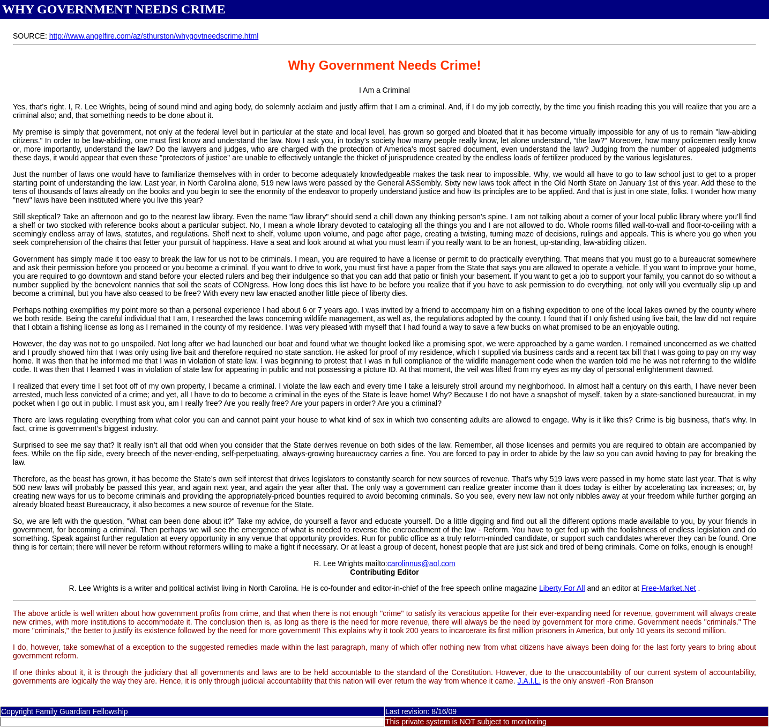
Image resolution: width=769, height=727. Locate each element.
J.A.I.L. (529, 681)
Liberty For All (562, 588)
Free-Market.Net (668, 588)
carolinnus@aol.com (421, 563)
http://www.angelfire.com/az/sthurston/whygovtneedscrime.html (154, 36)
